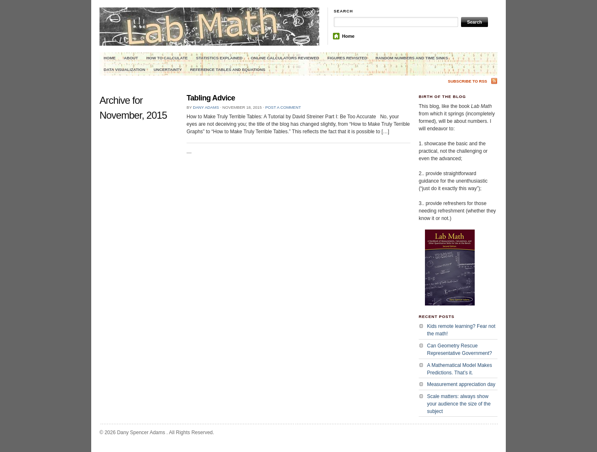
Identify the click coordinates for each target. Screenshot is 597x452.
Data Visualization (124, 69)
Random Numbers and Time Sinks (412, 58)
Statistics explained (219, 58)
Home (348, 36)
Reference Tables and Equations (227, 69)
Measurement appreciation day (461, 384)
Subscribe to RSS (467, 81)
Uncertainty (167, 69)
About (131, 58)
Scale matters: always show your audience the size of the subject (458, 403)
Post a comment (283, 107)
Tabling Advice (211, 98)
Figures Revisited (347, 58)
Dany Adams (206, 107)
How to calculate (167, 58)
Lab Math (209, 35)
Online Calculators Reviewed (285, 58)
